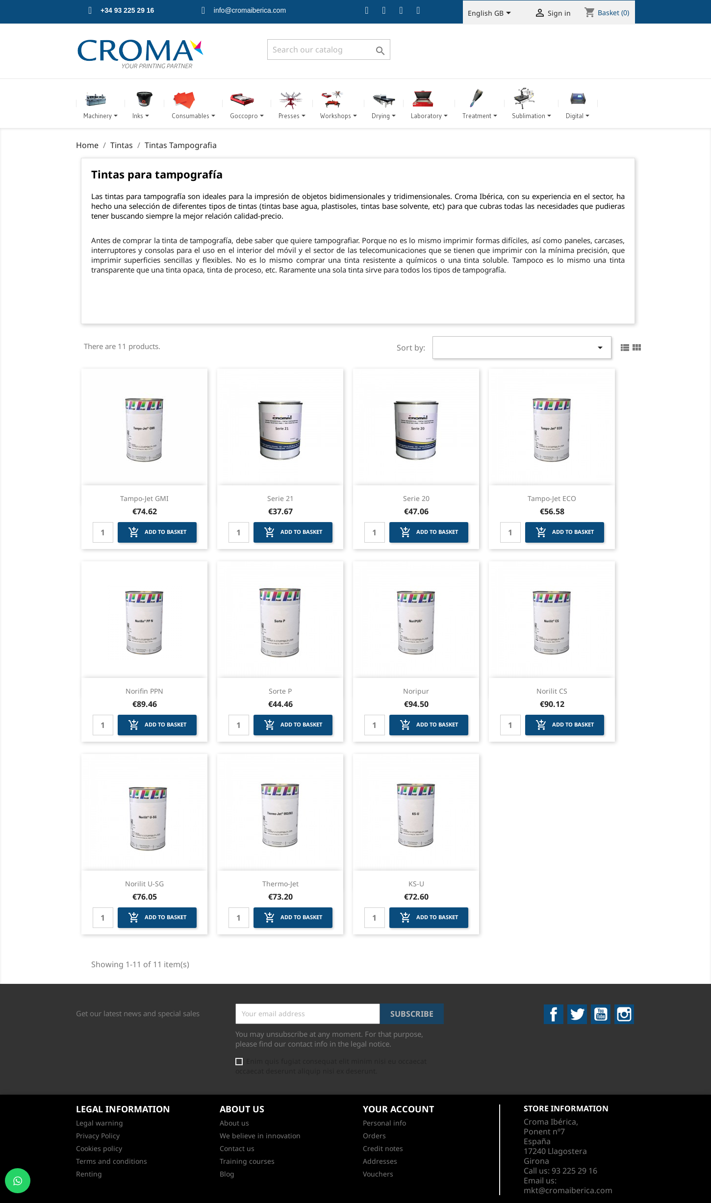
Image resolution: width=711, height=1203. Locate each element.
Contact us (237, 1148)
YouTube (600, 1014)
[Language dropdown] (491, 14)
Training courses (247, 1161)
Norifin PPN (144, 691)
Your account (398, 1109)
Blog (227, 1173)
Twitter (577, 1014)
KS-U (416, 883)
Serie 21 (280, 498)
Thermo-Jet (280, 883)
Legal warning (99, 1123)
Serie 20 (416, 498)
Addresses (380, 1161)
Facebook (553, 1014)
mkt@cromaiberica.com (568, 1190)
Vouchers (378, 1173)
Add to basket (157, 532)
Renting (89, 1173)
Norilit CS (551, 691)
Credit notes (383, 1148)
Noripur (416, 691)
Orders (374, 1135)
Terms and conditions (111, 1161)
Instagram (624, 1014)
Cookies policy (99, 1148)
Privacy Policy (98, 1135)
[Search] (328, 49)
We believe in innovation (260, 1135)
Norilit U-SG (144, 883)
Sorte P (280, 691)
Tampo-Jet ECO (552, 498)
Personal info (384, 1123)
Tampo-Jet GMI (144, 498)
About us (234, 1123)
